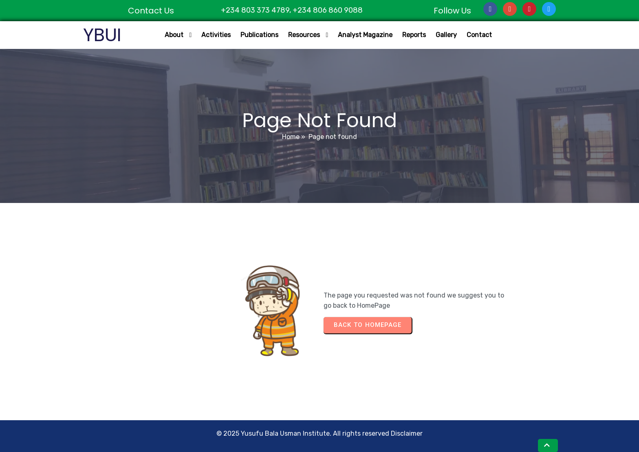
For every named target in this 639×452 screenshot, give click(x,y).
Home (291, 137)
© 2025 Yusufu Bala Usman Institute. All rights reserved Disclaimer (319, 433)
